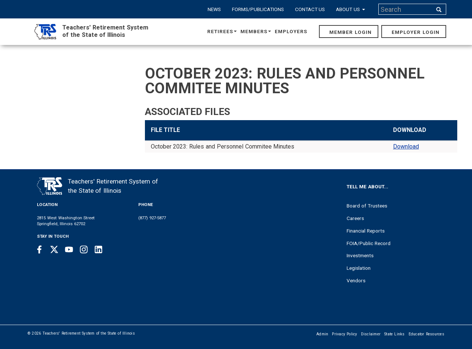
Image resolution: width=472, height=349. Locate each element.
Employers (291, 31)
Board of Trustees (367, 206)
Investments (360, 255)
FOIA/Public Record (369, 243)
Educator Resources (426, 334)
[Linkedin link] (98, 249)
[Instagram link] (84, 249)
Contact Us (310, 9)
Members (255, 31)
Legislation (359, 268)
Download (406, 146)
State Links (394, 334)
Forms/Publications (258, 9)
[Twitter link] (54, 249)
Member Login (350, 32)
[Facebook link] (39, 249)
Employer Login (416, 32)
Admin (322, 334)
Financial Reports (366, 231)
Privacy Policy (344, 334)
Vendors (356, 280)
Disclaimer (371, 334)
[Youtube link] (69, 249)
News (214, 9)
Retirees (222, 31)
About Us (350, 9)
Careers (355, 218)
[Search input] (406, 9)
